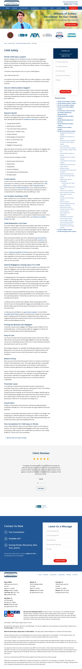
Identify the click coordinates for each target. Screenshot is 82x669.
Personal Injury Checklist (67, 222)
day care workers (40, 238)
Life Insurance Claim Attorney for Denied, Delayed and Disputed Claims (66, 112)
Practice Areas (24, 8)
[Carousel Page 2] (41, 483)
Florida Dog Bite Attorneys (67, 203)
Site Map (68, 574)
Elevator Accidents (65, 205)
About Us (14, 8)
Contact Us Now (71, 24)
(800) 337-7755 (71, 4)
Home (7, 8)
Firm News (44, 8)
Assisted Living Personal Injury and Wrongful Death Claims (67, 175)
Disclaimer (45, 574)
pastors (41, 240)
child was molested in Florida (18, 252)
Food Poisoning (64, 211)
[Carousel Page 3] (44, 483)
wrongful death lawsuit (12, 314)
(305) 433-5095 (13, 604)
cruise (15, 185)
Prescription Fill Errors (66, 224)
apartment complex (30, 312)
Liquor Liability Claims (66, 220)
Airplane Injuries (64, 168)
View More (41, 488)
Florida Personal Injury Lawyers (23, 43)
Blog (66, 8)
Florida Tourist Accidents (67, 209)
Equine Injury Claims (65, 207)
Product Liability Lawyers (64, 229)
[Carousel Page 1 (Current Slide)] (37, 483)
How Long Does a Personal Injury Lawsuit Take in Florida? (67, 194)
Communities (61, 574)
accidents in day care (30, 119)
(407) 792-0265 (64, 590)
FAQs (52, 8)
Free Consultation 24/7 (70, 2)
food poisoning (38, 185)
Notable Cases (34, 8)
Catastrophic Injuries (66, 179)
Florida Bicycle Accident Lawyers (66, 103)
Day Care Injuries (64, 201)
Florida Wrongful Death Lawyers (66, 231)
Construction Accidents (66, 190)
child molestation (23, 188)
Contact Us (73, 8)
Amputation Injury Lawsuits (67, 140)
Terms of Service (48, 657)
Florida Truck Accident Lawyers (66, 101)
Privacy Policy (53, 574)
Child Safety (63, 181)
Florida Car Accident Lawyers (65, 105)
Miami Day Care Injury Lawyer (17, 438)
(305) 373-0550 (39, 590)
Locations (59, 8)
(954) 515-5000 (13, 590)
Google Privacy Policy (35, 657)
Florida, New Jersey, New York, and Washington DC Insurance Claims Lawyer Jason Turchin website (31, 635)
